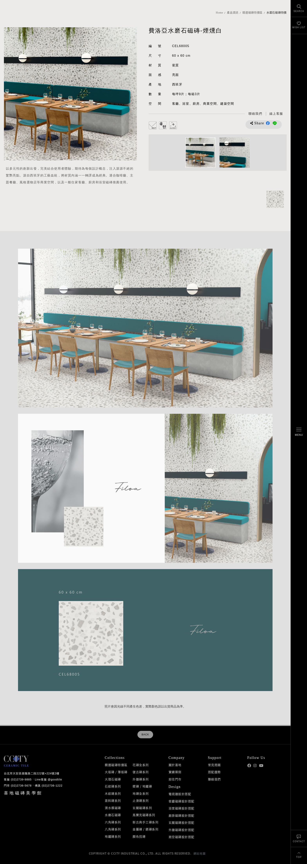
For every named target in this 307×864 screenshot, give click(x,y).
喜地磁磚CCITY (18, 16)
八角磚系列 (113, 829)
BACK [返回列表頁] (145, 734)
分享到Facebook (268, 123)
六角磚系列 (113, 822)
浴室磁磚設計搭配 (181, 808)
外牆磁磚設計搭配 (181, 830)
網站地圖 (199, 853)
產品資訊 (232, 12)
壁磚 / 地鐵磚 (142, 786)
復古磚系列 (141, 772)
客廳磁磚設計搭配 (181, 801)
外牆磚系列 (141, 779)
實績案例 (175, 772)
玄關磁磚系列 (142, 808)
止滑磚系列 (141, 801)
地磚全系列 (141, 793)
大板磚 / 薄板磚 (116, 772)
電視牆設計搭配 (180, 794)
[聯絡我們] (299, 838)
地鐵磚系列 (113, 836)
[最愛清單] (299, 25)
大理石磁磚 (113, 779)
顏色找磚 (139, 836)
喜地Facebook (249, 766)
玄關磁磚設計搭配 (181, 822)
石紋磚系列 (113, 786)
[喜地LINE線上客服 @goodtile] (276, 113)
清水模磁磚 (113, 808)
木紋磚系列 (113, 793)
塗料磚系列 (113, 801)
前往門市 (175, 779)
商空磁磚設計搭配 (181, 837)
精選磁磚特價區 (252, 12)
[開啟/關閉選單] (299, 432)
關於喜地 (175, 765)
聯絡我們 (214, 779)
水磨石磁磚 (113, 815)
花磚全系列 (141, 765)
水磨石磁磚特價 (276, 12)
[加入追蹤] (129, 153)
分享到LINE (274, 123)
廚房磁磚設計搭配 (181, 815)
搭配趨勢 (214, 772)
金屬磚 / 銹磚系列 (145, 829)
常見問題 (214, 765)
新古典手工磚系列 (145, 822)
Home (219, 12)
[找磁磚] (299, 8)
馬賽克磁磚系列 (144, 815)
